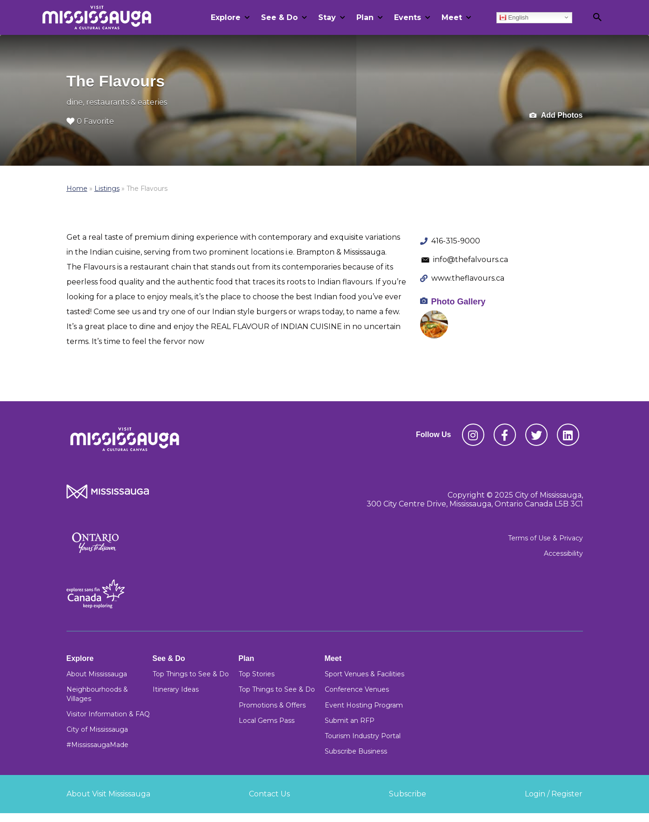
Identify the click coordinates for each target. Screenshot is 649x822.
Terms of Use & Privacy (545, 538)
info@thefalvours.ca (470, 259)
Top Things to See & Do (191, 674)
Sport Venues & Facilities (364, 674)
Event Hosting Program (364, 705)
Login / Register (553, 793)
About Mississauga (97, 674)
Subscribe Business (356, 751)
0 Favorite (90, 121)
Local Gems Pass (266, 720)
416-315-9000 (455, 240)
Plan (365, 17)
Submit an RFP (350, 720)
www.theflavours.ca (467, 278)
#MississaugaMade (97, 745)
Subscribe (407, 793)
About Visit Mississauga (108, 793)
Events (407, 17)
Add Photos (556, 115)
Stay (327, 17)
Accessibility (563, 553)
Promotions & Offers (272, 705)
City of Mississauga (97, 729)
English (514, 17)
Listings (107, 188)
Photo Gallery (458, 301)
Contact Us (269, 793)
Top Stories (256, 674)
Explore (226, 17)
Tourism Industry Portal (363, 736)
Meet (452, 17)
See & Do (279, 17)
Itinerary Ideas (176, 689)
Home (77, 188)
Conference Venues (357, 689)
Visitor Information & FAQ (108, 714)
